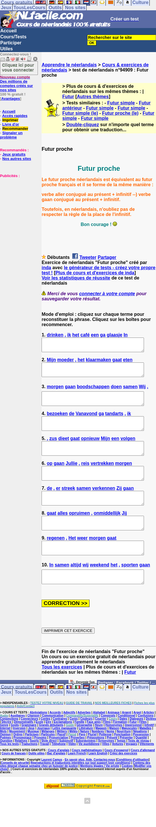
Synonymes (106, 766)
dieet (63, 448)
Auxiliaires (17, 741)
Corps (73, 744)
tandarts (114, 421)
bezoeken (57, 421)
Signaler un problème (11, 135)
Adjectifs (69, 738)
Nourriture (124, 757)
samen (130, 391)
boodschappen (93, 391)
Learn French (77, 779)
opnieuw (90, 448)
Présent (112, 763)
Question (6, 766)
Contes (45, 744)
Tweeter (87, 257)
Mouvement (17, 757)
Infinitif (149, 750)
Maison (114, 753)
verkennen (103, 503)
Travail (44, 769)
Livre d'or (10, 124)
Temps (121, 766)
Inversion (19, 753)
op (49, 476)
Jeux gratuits (14, 154)
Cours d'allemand (143, 776)
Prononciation (58, 763)
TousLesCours (29, 7)
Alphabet (99, 738)
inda (46, 267)
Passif (61, 760)
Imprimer (10, 120)
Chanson (33, 741)
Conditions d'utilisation (133, 785)
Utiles (6, 48)
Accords (55, 738)
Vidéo (72, 769)
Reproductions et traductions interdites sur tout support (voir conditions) (80, 788)
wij (86, 588)
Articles (148, 738)
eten (127, 362)
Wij (142, 391)
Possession (141, 760)
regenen (56, 558)
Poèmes (5, 763)
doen (116, 391)
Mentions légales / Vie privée (99, 791)
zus (53, 448)
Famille (79, 747)
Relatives (21, 766)
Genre (4, 750)
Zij (119, 503)
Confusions (145, 741)
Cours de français (14, 779)
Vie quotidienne (89, 769)
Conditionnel (126, 741)
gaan (70, 391)
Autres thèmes (93, 96)
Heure (99, 750)
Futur (68, 96)
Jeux (6, 7)
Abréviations (38, 738)
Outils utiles (36, 779)
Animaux (114, 738)
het (75, 334)
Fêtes (143, 747)
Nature (84, 757)
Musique (33, 757)
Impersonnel (133, 750)
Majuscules (129, 753)
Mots (3, 757)
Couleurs (86, 744)
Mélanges (48, 757)
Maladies (145, 753)
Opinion (5, 760)
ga (103, 334)
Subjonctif (66, 766)
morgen (55, 391)
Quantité (141, 763)
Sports (34, 766)
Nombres (97, 757)
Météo (73, 757)
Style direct (49, 766)
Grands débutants (51, 750)
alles (63, 531)
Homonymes (113, 750)
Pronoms (40, 763)
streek (68, 503)
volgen (127, 448)
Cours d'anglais (59, 776)
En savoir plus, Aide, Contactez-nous (90, 785)
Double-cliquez (82, 124)
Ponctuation (122, 760)
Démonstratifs (23, 747)
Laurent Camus (51, 785)
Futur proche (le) (120, 113)
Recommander (15, 128)
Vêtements (147, 769)
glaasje (114, 334)
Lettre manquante (64, 753)
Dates (123, 744)
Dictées (151, 744)
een (95, 334)
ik (69, 334)
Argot (137, 738)
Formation (120, 747)
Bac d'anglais (56, 779)
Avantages (10, 98)
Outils (55, 7)
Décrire (6, 747)
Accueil (8, 30)
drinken (55, 334)
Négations (140, 757)
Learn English (97, 779)
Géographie (84, 750)
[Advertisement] (17, 206)
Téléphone (58, 769)
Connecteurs (29, 744)
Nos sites (75, 7)
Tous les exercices (62, 692)
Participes (32, 760)
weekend (99, 588)
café (85, 334)
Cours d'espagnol (116, 776)
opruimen (79, 531)
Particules (48, 760)
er (58, 503)
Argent (126, 738)
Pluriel (92, 760)
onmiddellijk (107, 531)
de (72, 421)
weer (82, 558)
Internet (5, 753)
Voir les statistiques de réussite (76, 277)
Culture (140, 713)
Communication (53, 741)
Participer (11, 42)
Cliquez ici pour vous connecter (18, 67)
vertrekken (102, 476)
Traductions (29, 769)
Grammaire (29, 750)
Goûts (15, 750)
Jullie (71, 476)
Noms (110, 757)
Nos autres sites (16, 158)
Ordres (18, 760)
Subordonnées (86, 766)
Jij (124, 531)
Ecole (39, 747)
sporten (129, 588)
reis (85, 476)
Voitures (117, 769)
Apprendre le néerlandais (69, 64)
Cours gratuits (16, 713)
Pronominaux (22, 763)
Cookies (127, 791)
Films (107, 747)
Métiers (62, 757)
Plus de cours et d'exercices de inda (94, 272)
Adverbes (84, 738)
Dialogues (136, 744)
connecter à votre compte (107, 293)
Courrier (100, 744)
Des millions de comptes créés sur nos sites (16, 83)
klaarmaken (98, 362)
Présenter (126, 763)
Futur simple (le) (80, 113)
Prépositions (96, 763)
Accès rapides (14, 116)
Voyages (131, 769)
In (126, 334)
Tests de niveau (138, 766)
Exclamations (63, 747)
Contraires (60, 744)
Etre (48, 747)
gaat (117, 362)
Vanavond (87, 421)
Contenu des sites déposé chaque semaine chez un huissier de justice (75, 790)
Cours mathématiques (87, 776)
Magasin (101, 753)
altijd (76, 588)
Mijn (51, 362)
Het (72, 558)
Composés (108, 741)
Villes (106, 769)
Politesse (105, 760)
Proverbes (78, 763)
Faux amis (94, 747)
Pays (82, 760)
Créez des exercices (123, 779)
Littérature (86, 753)
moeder (65, 362)
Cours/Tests (13, 36)
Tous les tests (9, 769)
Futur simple (121, 102)
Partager (107, 257)
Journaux (43, 753)
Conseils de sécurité (15, 788)
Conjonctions (9, 744)
